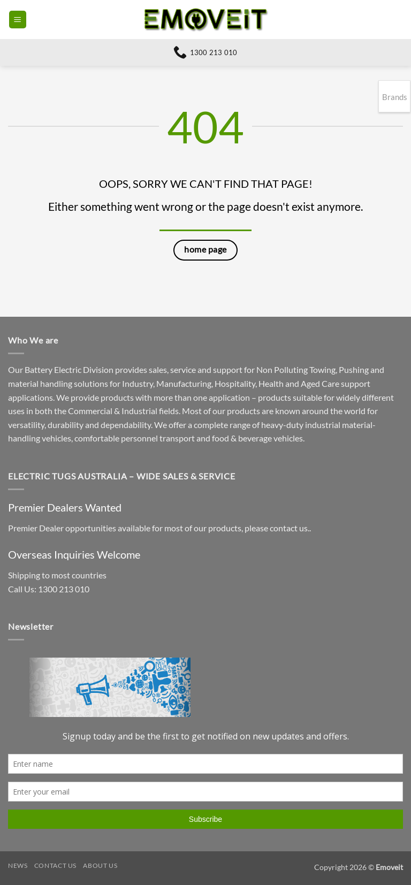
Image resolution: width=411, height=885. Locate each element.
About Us (100, 865)
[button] (17, 19)
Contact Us (55, 865)
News (17, 865)
